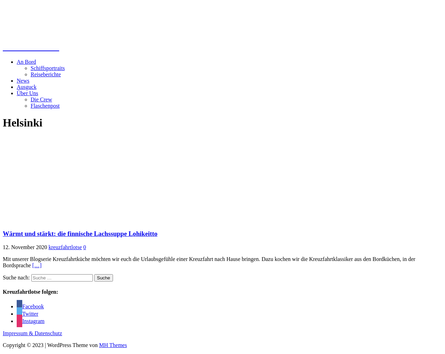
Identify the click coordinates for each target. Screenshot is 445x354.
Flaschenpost (45, 106)
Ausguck (27, 87)
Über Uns (27, 93)
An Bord (26, 62)
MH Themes (113, 345)
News (23, 81)
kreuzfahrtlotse (65, 247)
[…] (37, 265)
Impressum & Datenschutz (32, 333)
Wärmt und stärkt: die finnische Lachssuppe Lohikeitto (80, 233)
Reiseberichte (46, 74)
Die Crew (41, 99)
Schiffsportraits (48, 68)
